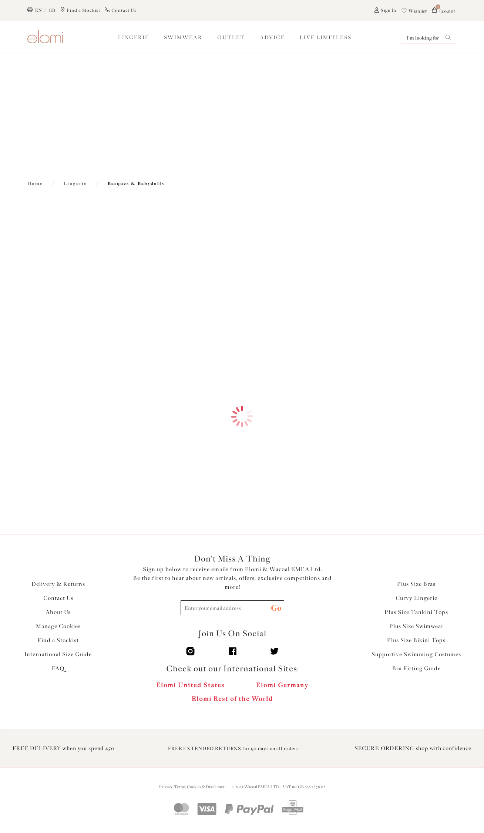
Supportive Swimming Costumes (416, 654)
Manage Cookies (58, 626)
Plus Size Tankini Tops (416, 612)
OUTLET (231, 37)
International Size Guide (58, 654)
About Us (58, 612)
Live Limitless (326, 37)
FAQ (58, 668)
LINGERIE (133, 37)
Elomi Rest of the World (232, 698)
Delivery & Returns (58, 584)
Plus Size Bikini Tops (416, 640)
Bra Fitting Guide (416, 668)
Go (276, 608)
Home (35, 183)
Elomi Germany (282, 685)
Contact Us (58, 598)
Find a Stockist (58, 640)
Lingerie (75, 183)
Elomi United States (190, 685)
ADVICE (272, 37)
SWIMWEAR (183, 37)
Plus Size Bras (416, 584)
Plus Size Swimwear (416, 626)
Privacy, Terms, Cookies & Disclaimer (192, 787)
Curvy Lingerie (416, 598)
